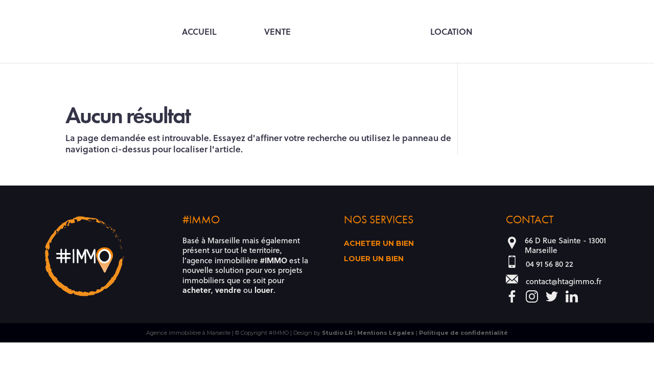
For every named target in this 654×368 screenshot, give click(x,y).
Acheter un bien (379, 244)
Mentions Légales (385, 332)
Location (451, 32)
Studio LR (337, 332)
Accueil (199, 32)
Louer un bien (374, 259)
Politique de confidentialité (463, 332)
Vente (277, 32)
